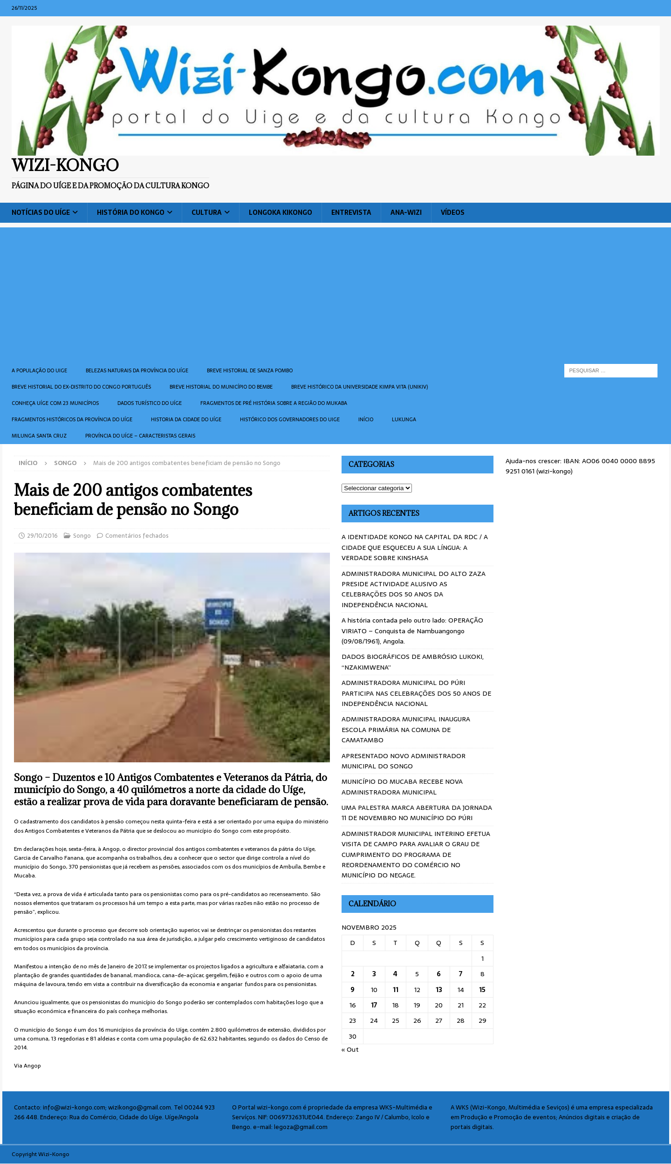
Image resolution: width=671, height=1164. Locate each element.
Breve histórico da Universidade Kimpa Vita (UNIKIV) (359, 387)
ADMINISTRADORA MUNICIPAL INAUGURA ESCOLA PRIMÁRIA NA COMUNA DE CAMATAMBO (406, 729)
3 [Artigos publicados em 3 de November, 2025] (374, 974)
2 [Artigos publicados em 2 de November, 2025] (353, 974)
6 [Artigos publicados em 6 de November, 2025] (439, 974)
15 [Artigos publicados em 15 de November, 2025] (482, 990)
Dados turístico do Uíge (149, 403)
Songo (82, 536)
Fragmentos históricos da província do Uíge (72, 419)
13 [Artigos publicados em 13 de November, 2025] (439, 990)
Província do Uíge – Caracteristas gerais (140, 435)
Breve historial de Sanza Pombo (250, 370)
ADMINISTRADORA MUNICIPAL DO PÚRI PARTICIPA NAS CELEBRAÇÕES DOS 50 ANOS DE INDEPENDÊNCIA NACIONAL (416, 693)
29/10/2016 (42, 536)
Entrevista (351, 212)
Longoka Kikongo (280, 212)
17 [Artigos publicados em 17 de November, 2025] (374, 1005)
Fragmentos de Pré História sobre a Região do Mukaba (273, 403)
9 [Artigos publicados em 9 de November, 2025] (352, 990)
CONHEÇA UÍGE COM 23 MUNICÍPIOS (55, 403)
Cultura (207, 212)
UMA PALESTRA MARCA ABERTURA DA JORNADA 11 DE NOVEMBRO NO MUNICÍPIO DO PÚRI (417, 812)
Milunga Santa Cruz (39, 435)
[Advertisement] (335, 292)
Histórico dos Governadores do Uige (290, 419)
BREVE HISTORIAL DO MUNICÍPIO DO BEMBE (221, 387)
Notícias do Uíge (41, 212)
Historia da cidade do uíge (186, 419)
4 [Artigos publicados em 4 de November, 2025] (395, 974)
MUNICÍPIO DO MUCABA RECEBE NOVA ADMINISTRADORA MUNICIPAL (402, 786)
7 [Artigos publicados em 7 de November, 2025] (460, 974)
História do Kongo (130, 212)
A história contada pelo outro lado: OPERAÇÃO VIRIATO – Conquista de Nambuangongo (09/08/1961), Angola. (412, 630)
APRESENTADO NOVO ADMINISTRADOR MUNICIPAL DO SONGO (404, 761)
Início (365, 419)
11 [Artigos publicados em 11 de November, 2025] (395, 990)
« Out (350, 1049)
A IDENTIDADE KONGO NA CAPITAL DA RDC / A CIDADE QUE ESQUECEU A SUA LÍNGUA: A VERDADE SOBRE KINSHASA (415, 547)
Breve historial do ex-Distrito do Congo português (81, 387)
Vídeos (453, 212)
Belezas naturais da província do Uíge (137, 370)
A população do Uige (39, 370)
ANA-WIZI (406, 212)
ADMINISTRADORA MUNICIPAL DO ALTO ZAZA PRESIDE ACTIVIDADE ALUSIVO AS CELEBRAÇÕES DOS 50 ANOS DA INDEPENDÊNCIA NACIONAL (414, 589)
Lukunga (404, 419)
